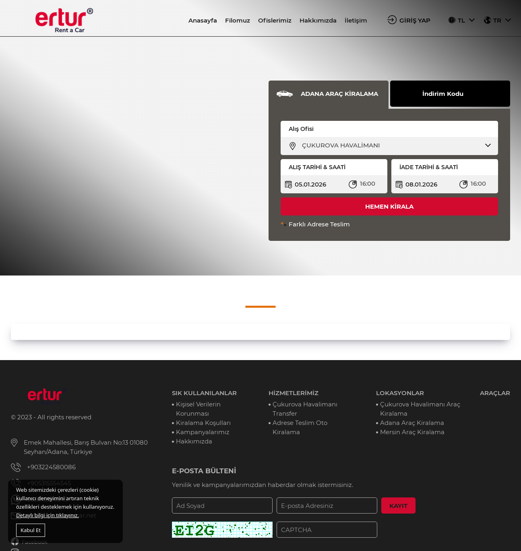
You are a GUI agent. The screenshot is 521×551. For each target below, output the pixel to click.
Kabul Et (31, 530)
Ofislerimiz (275, 20)
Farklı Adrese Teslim (319, 224)
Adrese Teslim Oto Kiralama (300, 427)
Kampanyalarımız (202, 432)
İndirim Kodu (442, 93)
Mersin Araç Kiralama (412, 432)
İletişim (356, 20)
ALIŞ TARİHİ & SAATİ (317, 167)
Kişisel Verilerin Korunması (198, 408)
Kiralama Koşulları (203, 423)
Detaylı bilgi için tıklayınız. (47, 515)
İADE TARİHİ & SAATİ (428, 167)
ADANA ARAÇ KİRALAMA (339, 93)
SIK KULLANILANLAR (204, 393)
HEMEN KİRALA (389, 206)
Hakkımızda (318, 20)
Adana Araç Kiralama (412, 423)
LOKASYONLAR (400, 393)
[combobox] (394, 145)
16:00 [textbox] (367, 183)
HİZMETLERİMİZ (293, 393)
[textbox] (394, 145)
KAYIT (398, 506)
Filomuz (237, 20)
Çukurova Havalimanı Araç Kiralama (420, 408)
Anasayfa (202, 20)
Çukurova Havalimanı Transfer (305, 408)
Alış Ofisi (301, 129)
